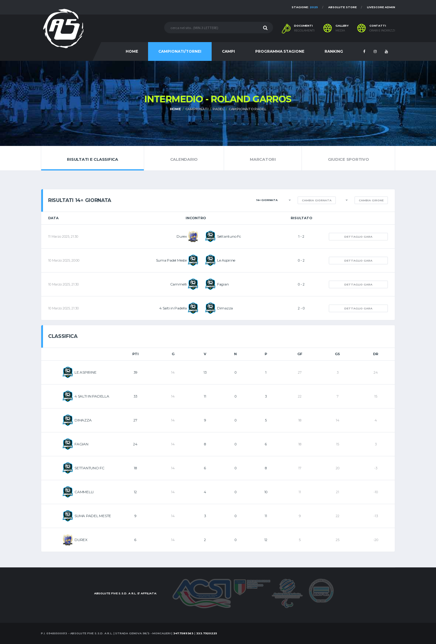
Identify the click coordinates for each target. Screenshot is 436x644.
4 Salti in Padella (173, 308)
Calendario (183, 158)
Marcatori (263, 158)
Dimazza (225, 308)
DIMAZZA (82, 420)
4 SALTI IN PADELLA (91, 396)
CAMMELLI (84, 492)
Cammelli (178, 284)
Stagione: (305, 7)
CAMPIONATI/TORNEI (179, 51)
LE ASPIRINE (85, 372)
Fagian (223, 284)
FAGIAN (81, 444)
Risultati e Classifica (92, 158)
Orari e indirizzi (382, 30)
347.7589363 (183, 633)
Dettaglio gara (358, 236)
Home (175, 109)
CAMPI (228, 51)
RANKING (334, 51)
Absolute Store (342, 7)
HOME (132, 51)
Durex (182, 236)
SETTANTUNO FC (89, 468)
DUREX (81, 539)
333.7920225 (206, 633)
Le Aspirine (226, 260)
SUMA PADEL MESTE (92, 516)
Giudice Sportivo (348, 158)
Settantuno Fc (229, 236)
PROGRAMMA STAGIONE (279, 51)
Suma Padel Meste (171, 260)
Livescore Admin (381, 7)
